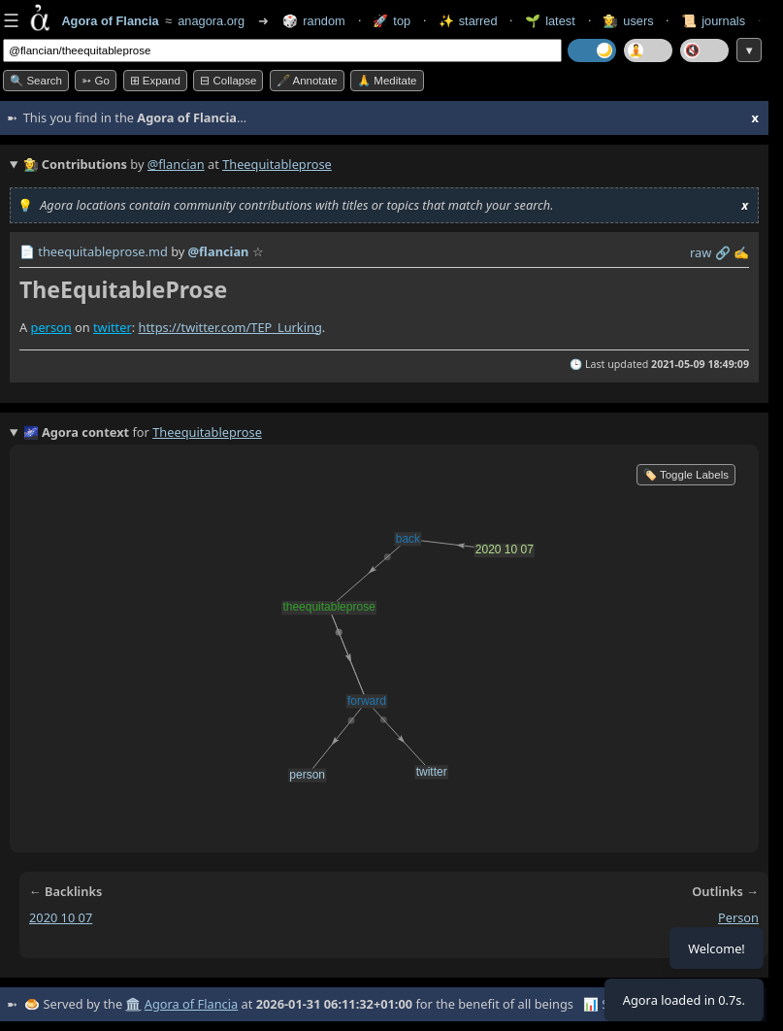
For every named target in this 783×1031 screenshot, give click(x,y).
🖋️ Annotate (307, 80)
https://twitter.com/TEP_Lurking (229, 327)
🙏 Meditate (386, 80)
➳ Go (96, 80)
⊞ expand (155, 80)
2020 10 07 (60, 918)
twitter (112, 327)
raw (700, 252)
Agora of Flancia (191, 1004)
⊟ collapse (228, 80)
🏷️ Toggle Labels (686, 475)
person (51, 327)
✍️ (741, 252)
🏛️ (133, 1004)
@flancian (176, 164)
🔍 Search (36, 80)
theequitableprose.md (102, 251)
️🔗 (723, 252)
